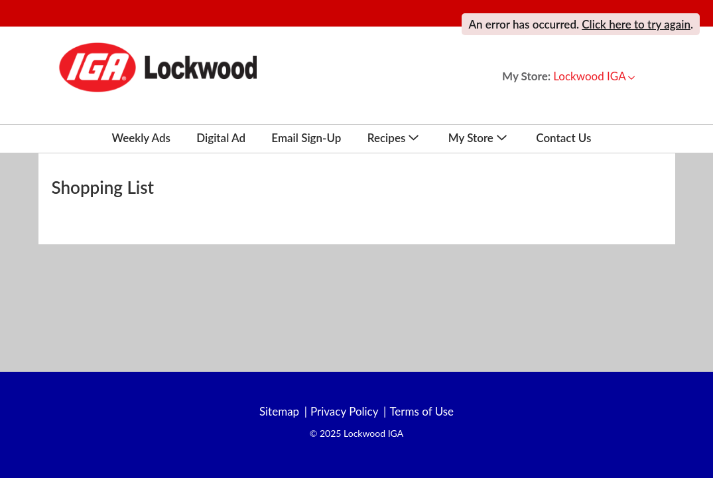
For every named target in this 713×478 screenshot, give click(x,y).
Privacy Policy (344, 411)
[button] (594, 76)
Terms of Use (421, 411)
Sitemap (279, 411)
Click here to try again (636, 24)
